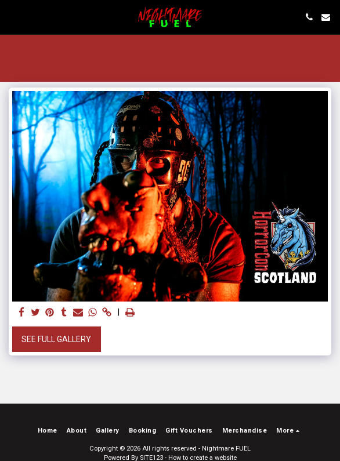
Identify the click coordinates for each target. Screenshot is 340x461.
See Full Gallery (56, 339)
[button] (13, 17)
